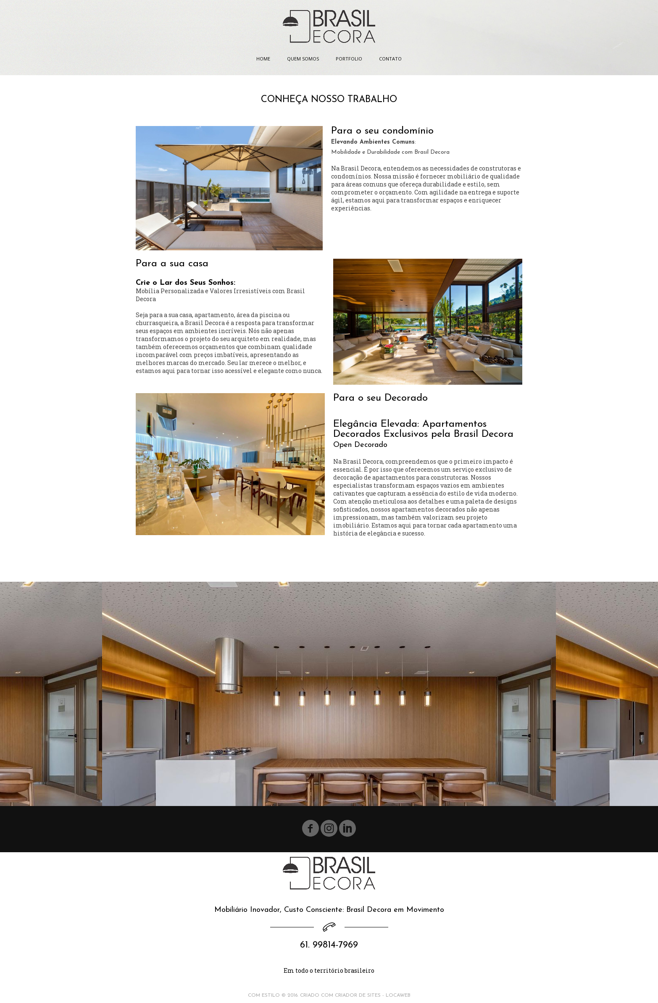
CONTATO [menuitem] (390, 58)
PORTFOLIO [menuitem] (349, 58)
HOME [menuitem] (263, 58)
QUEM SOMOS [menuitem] (303, 58)
